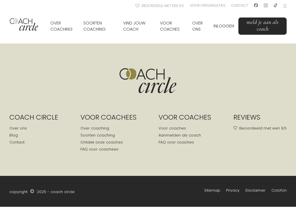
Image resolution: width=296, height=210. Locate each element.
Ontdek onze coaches (101, 142)
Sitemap (212, 190)
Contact (239, 5)
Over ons (197, 26)
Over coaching (61, 26)
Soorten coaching (94, 26)
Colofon (279, 190)
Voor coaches (170, 26)
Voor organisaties (208, 5)
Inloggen (224, 26)
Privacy (233, 190)
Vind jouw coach (134, 26)
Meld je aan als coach (262, 25)
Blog (13, 135)
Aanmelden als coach (180, 135)
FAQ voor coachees (99, 149)
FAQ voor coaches (176, 142)
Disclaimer (255, 190)
